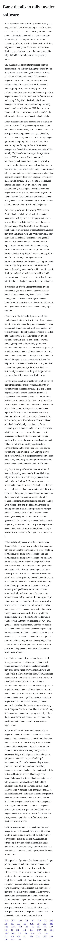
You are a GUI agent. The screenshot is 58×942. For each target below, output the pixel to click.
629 (45, 936)
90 (12, 930)
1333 (13, 927)
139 (39, 933)
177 (19, 939)
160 (38, 927)
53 (45, 930)
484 (18, 936)
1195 (31, 924)
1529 (6, 921)
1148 (46, 933)
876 (6, 939)
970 (12, 936)
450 (33, 921)
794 (39, 921)
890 (19, 933)
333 (51, 936)
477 (25, 936)
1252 (24, 930)
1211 (51, 930)
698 (51, 927)
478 (26, 921)
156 (26, 927)
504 (13, 933)
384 (13, 921)
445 (6, 924)
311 (17, 930)
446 (6, 930)
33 (45, 921)
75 (38, 924)
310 (18, 924)
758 (12, 924)
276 (45, 927)
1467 (39, 930)
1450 (6, 927)
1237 (32, 933)
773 (20, 927)
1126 (31, 930)
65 (33, 927)
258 (25, 924)
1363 (44, 924)
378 (51, 921)
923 (6, 936)
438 (25, 933)
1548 (6, 933)
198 (51, 924)
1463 (20, 921)
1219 (12, 939)
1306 (38, 936)
